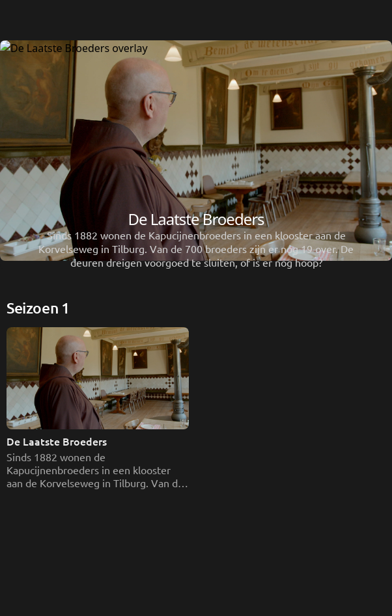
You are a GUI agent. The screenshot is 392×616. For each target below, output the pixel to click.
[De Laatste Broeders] (196, 519)
